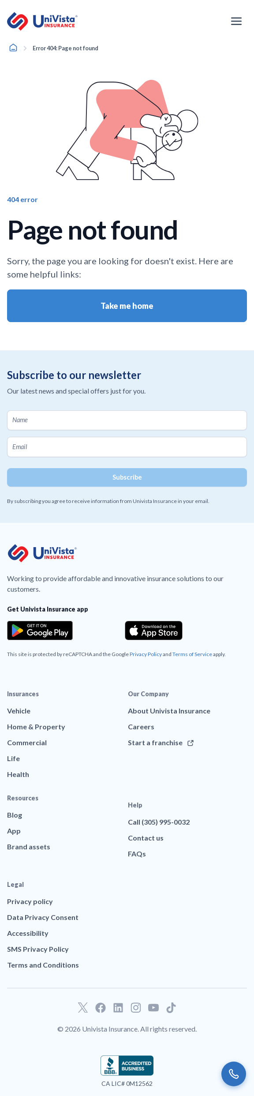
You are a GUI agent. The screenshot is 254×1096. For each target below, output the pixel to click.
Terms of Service (192, 654)
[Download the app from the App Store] (154, 630)
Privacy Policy (146, 654)
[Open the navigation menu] (236, 21)
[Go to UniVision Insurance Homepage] (42, 21)
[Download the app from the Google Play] (40, 630)
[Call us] (233, 1074)
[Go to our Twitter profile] (83, 1007)
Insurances (23, 694)
